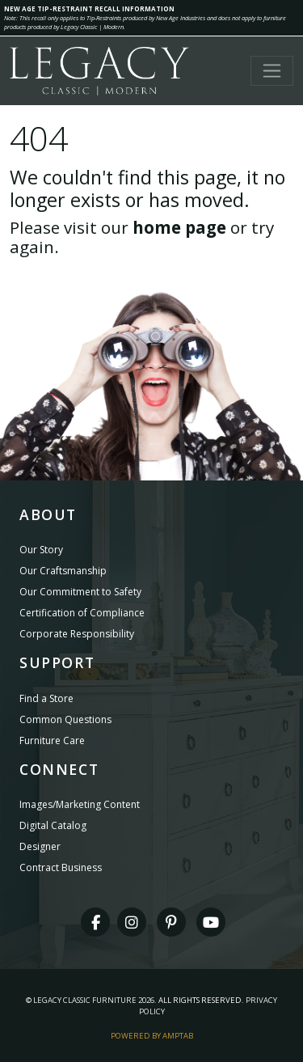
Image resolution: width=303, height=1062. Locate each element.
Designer (40, 846)
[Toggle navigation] (271, 71)
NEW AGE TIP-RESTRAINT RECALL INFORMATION (89, 8)
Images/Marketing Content (79, 804)
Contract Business (60, 867)
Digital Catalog (52, 825)
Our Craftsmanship (63, 571)
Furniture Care (52, 740)
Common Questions (65, 719)
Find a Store (46, 698)
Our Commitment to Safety (80, 592)
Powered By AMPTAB (152, 1035)
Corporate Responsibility (76, 634)
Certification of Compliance (82, 613)
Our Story (41, 549)
